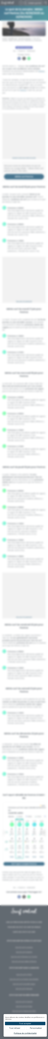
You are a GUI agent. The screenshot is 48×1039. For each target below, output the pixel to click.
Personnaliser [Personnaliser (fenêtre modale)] (36, 1028)
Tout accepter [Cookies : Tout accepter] (25, 1023)
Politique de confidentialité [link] (25, 1033)
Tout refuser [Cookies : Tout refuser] (14, 1028)
